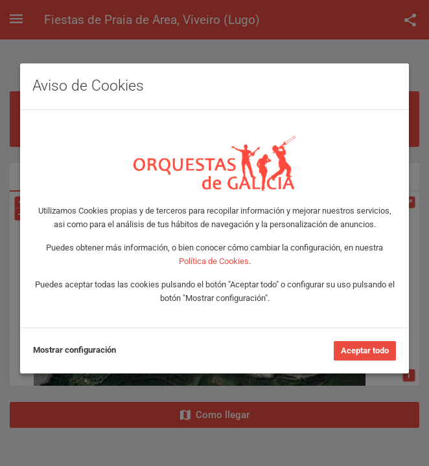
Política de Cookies (214, 261)
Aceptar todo (365, 350)
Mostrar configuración (74, 350)
